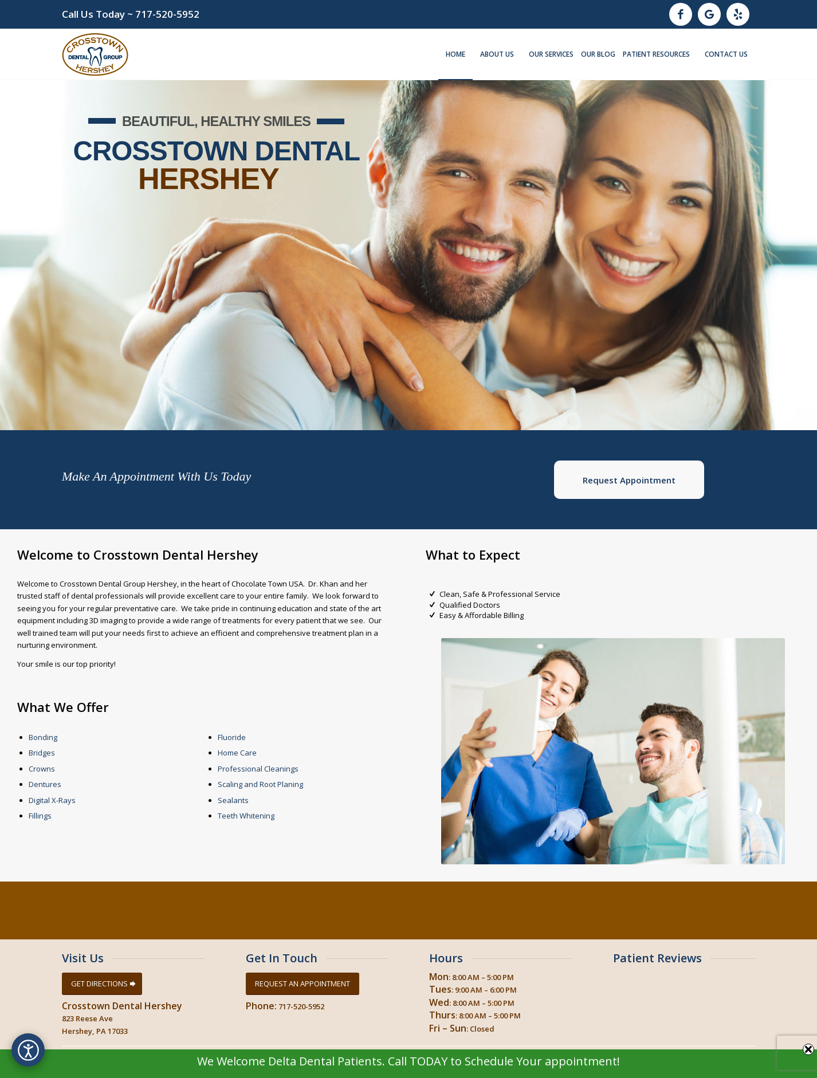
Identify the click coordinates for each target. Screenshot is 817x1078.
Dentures (45, 784)
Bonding (43, 737)
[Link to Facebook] (680, 14)
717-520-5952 (167, 14)
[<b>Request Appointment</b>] (629, 480)
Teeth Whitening (246, 816)
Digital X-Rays (52, 800)
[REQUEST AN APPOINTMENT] (302, 984)
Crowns (42, 769)
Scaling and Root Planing (260, 784)
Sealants (233, 800)
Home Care (237, 752)
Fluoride (232, 737)
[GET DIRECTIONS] (102, 984)
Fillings (40, 816)
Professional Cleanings (258, 769)
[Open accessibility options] (28, 1050)
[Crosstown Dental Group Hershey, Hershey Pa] (95, 54)
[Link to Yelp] (737, 14)
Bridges (42, 752)
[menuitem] (455, 54)
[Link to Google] (709, 14)
